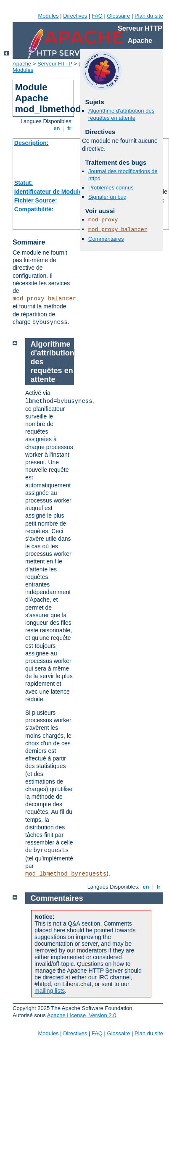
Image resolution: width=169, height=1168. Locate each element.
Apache (22, 64)
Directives (75, 16)
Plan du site (149, 16)
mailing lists (49, 990)
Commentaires (106, 239)
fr (69, 128)
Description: (31, 142)
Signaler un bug (107, 197)
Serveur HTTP (54, 64)
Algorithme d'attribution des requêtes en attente (121, 114)
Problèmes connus (111, 187)
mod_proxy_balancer (44, 298)
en (56, 128)
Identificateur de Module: (49, 191)
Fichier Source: (35, 200)
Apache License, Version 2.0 (81, 1015)
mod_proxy (103, 220)
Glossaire (118, 16)
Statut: (23, 182)
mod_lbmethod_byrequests (65, 874)
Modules (48, 16)
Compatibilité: (33, 209)
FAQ (97, 16)
